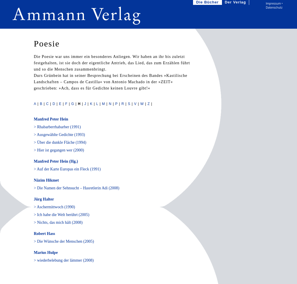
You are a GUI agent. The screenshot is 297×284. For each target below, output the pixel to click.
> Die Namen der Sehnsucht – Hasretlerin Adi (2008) (76, 188)
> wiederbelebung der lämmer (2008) (64, 260)
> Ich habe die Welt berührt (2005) (61, 215)
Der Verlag (236, 2)
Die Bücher (208, 2)
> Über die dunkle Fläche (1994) (60, 142)
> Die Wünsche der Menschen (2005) (64, 241)
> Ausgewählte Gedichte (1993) (59, 135)
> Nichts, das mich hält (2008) (58, 222)
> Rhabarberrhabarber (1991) (57, 127)
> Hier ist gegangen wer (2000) (59, 150)
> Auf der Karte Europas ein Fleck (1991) (67, 169)
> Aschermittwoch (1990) (54, 207)
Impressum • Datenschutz (274, 5)
